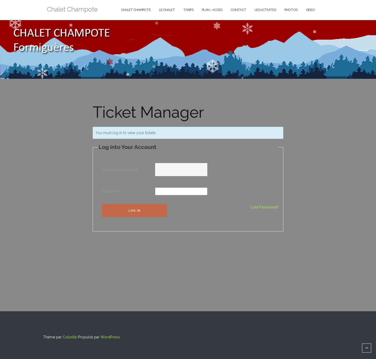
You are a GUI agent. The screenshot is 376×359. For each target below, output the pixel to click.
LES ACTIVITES (265, 10)
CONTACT (238, 10)
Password (111, 191)
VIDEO (310, 10)
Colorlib (70, 337)
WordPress (110, 337)
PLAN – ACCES (212, 10)
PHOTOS (290, 10)
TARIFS (188, 10)
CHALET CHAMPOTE (136, 10)
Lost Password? (265, 207)
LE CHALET (167, 10)
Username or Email (120, 169)
